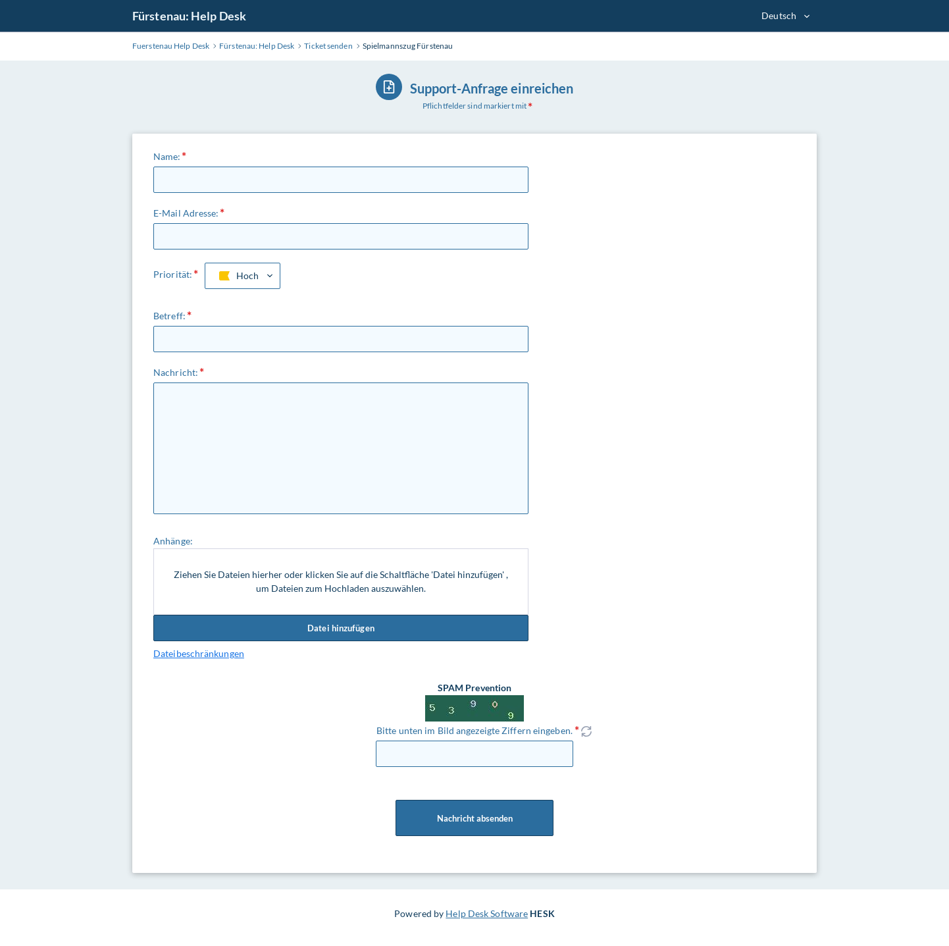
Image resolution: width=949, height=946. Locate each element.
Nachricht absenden (474, 818)
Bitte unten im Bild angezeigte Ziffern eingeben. (474, 730)
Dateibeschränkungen (198, 653)
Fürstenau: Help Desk (189, 16)
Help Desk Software (487, 913)
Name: (167, 156)
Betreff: (169, 315)
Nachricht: (175, 372)
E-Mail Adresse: (186, 213)
